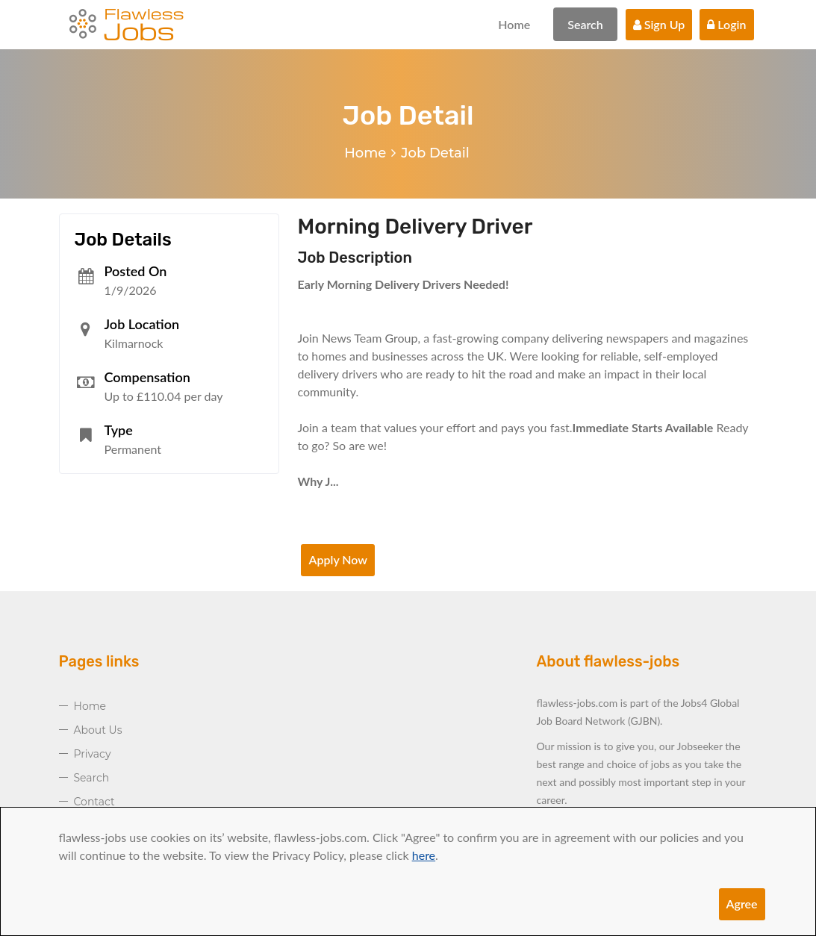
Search (585, 24)
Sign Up (659, 24)
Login (726, 24)
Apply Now (337, 559)
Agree (742, 903)
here (423, 855)
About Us (98, 730)
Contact (94, 801)
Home (514, 24)
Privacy (92, 754)
